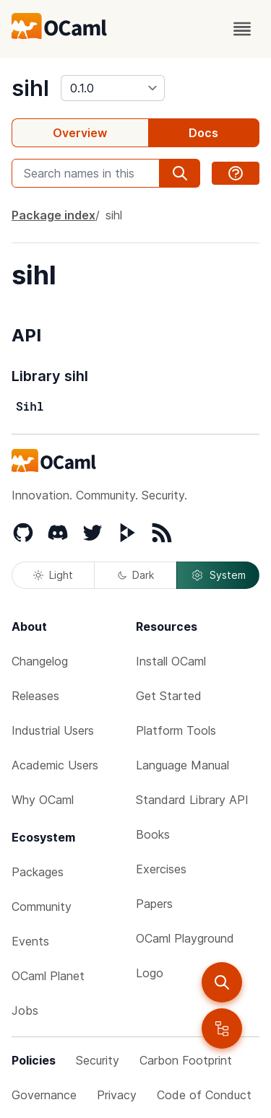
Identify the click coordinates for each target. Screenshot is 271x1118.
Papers (154, 903)
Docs (203, 133)
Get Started (169, 696)
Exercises (161, 869)
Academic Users (55, 765)
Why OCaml (43, 799)
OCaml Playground (185, 938)
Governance (44, 1095)
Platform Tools (176, 730)
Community (42, 906)
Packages (38, 872)
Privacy (117, 1095)
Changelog (40, 661)
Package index (53, 215)
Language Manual (182, 765)
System (218, 575)
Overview (80, 133)
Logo (149, 973)
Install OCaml (171, 661)
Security (97, 1060)
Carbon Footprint (185, 1060)
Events (30, 941)
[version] (113, 88)
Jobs (25, 1010)
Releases (35, 696)
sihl (30, 88)
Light (53, 575)
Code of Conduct (204, 1095)
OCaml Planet (48, 976)
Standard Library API (192, 799)
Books (153, 834)
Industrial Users (53, 730)
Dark (136, 575)
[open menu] (242, 28)
